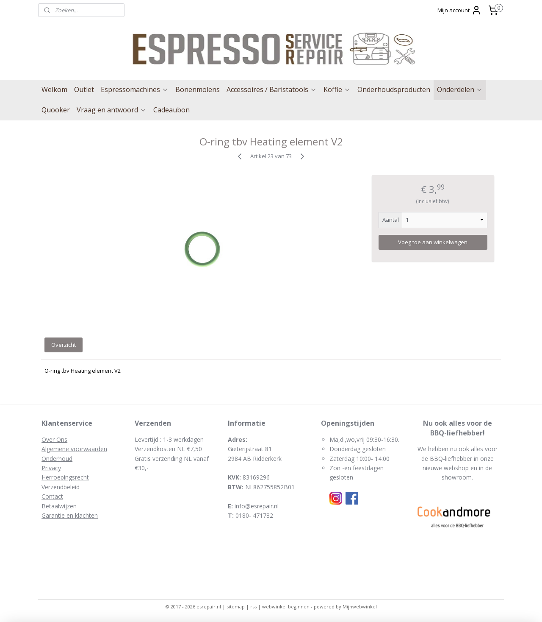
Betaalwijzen (59, 506)
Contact (52, 496)
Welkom (54, 89)
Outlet (84, 89)
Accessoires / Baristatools (272, 89)
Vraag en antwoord (112, 109)
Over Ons (54, 439)
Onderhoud (56, 459)
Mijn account (459, 10)
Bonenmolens (197, 89)
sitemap (236, 606)
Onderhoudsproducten (393, 89)
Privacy (51, 468)
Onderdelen (460, 89)
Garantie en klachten (69, 515)
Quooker (55, 109)
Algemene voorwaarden (74, 449)
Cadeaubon (171, 109)
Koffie (337, 89)
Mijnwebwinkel (360, 606)
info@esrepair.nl (257, 506)
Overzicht (63, 345)
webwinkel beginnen (286, 606)
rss (253, 606)
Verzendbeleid (60, 487)
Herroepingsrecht (65, 477)
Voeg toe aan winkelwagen (432, 242)
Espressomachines (135, 89)
